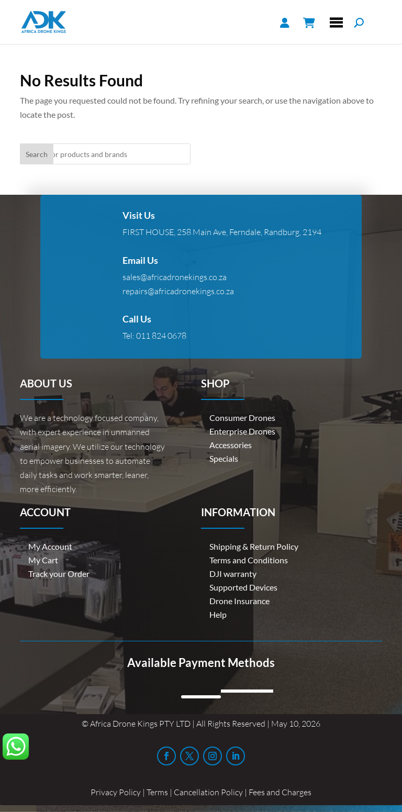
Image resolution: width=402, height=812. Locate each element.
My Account (50, 546)
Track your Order (59, 574)
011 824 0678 (161, 335)
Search (37, 154)
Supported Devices (243, 587)
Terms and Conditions (248, 560)
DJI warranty (232, 574)
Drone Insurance (239, 601)
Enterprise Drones (242, 431)
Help (218, 614)
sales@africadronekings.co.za (174, 277)
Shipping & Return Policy (253, 546)
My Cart (43, 560)
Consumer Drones (242, 417)
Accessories (230, 445)
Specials (223, 458)
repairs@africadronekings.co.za (178, 291)
